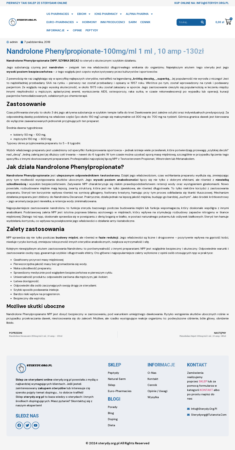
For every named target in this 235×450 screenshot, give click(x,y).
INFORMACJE (57, 30)
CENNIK (145, 22)
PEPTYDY (92, 30)
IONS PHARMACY (108, 14)
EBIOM (84, 14)
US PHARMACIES (60, 14)
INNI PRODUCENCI (112, 22)
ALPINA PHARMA (139, 14)
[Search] (202, 22)
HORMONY (89, 22)
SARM (133, 22)
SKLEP (203, 381)
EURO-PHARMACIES (62, 22)
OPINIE (77, 30)
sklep (114, 365)
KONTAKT (206, 390)
